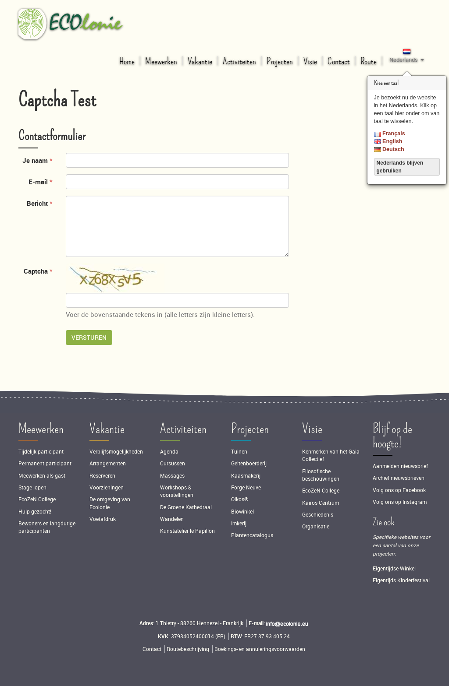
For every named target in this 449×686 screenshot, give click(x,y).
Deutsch (389, 149)
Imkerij (238, 523)
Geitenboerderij (249, 463)
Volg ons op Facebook (399, 490)
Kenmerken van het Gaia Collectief (331, 455)
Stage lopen (32, 487)
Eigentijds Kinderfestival (401, 580)
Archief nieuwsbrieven (399, 478)
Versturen (89, 337)
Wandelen (172, 519)
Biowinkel (242, 511)
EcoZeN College (37, 499)
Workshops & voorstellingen (176, 491)
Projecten (250, 429)
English (388, 141)
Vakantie (107, 429)
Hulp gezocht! (34, 511)
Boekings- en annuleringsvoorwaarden (259, 649)
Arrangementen (107, 463)
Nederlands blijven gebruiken (400, 167)
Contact (152, 649)
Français (389, 133)
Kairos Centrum (320, 503)
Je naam (35, 160)
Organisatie (315, 526)
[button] (407, 55)
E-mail (38, 181)
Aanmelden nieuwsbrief (400, 466)
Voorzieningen (106, 487)
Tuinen (239, 451)
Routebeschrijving (188, 649)
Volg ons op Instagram (400, 502)
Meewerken (41, 429)
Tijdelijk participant (41, 451)
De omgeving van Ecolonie (109, 503)
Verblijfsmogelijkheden (116, 451)
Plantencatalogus (252, 535)
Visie (312, 429)
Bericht (37, 203)
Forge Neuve (246, 487)
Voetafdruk (102, 519)
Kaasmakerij (245, 475)
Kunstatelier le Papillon (187, 531)
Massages (172, 475)
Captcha (36, 271)
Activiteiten (183, 429)
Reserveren (102, 475)
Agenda (169, 451)
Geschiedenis (317, 514)
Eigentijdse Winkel (394, 568)
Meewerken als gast (41, 475)
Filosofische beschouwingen (320, 475)
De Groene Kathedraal (186, 507)
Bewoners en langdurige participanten (46, 527)
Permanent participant (44, 463)
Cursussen (172, 463)
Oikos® (239, 499)
